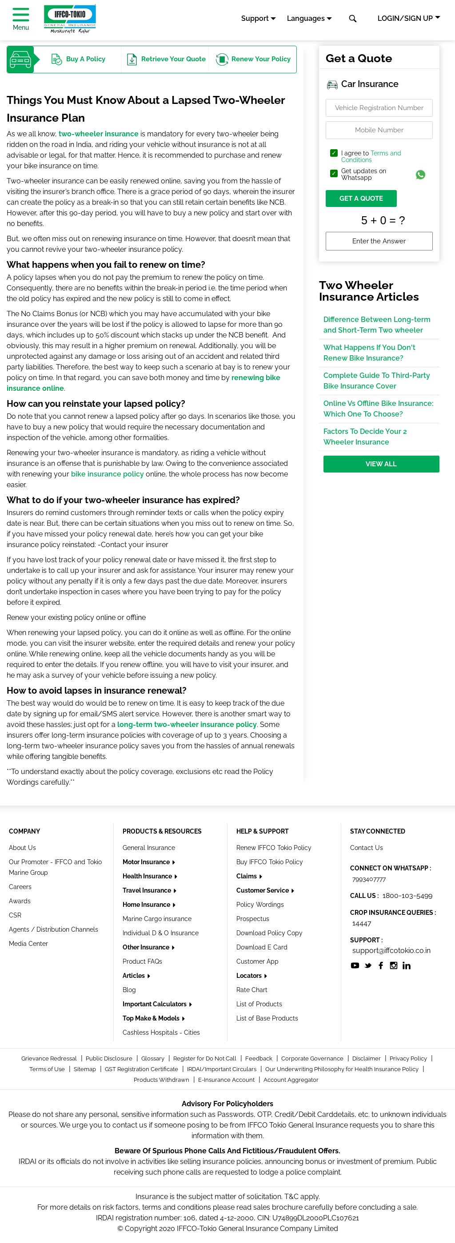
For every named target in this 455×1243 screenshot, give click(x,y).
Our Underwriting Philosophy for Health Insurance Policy (342, 1069)
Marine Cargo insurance (157, 918)
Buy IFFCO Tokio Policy (269, 862)
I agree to (371, 156)
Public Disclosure (110, 1058)
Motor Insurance (147, 862)
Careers (20, 886)
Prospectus (252, 918)
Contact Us (366, 847)
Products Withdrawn (162, 1079)
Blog (129, 989)
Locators (249, 975)
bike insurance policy (107, 474)
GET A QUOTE (361, 199)
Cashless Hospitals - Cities (161, 1032)
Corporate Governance (313, 1058)
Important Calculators (155, 1004)
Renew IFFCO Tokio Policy (273, 847)
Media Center (28, 943)
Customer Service (263, 890)
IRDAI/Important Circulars (222, 1069)
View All (381, 464)
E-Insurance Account (227, 1079)
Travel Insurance (147, 890)
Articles (134, 975)
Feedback (259, 1058)
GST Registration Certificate (142, 1069)
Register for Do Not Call (205, 1058)
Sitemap (85, 1069)
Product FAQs (142, 961)
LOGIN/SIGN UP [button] (405, 18)
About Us (22, 847)
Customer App (257, 961)
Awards (20, 901)
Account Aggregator (291, 1079)
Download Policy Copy (269, 933)
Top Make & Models (152, 1018)
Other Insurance (147, 947)
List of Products (259, 1004)
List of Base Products (267, 1018)
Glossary (153, 1058)
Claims (247, 876)
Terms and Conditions (371, 156)
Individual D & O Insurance (161, 933)
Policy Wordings (260, 904)
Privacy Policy (409, 1058)
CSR (15, 915)
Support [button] (255, 18)
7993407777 (369, 878)
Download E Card (261, 947)
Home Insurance (147, 904)
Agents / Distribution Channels (53, 929)
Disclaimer (367, 1058)
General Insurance (149, 847)
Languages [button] (306, 18)
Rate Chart (251, 989)
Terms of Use (47, 1069)
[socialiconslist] (355, 965)
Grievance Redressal (49, 1058)
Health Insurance (148, 876)
